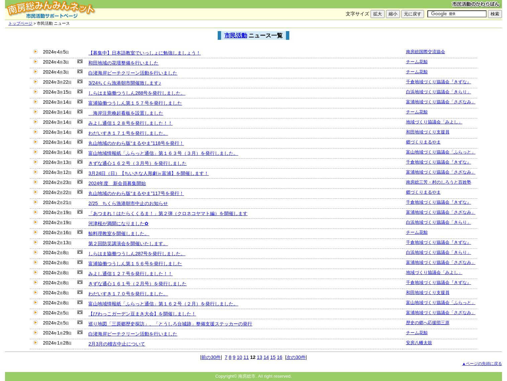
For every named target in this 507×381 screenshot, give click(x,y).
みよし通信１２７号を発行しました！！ (130, 273)
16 (279, 357)
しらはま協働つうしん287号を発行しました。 (136, 253)
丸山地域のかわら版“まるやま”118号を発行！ (136, 143)
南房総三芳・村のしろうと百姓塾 (438, 182)
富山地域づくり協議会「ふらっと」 (441, 152)
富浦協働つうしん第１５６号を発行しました (135, 263)
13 (259, 357)
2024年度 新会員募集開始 (117, 183)
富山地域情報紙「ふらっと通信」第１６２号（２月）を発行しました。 (163, 303)
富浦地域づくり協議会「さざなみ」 (441, 101)
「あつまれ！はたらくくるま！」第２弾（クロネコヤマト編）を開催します (167, 213)
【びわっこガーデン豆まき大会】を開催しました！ (142, 313)
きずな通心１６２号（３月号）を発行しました (137, 163)
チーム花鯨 (417, 61)
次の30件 (296, 357)
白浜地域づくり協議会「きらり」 (438, 91)
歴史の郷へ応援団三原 (427, 322)
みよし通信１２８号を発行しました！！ (130, 123)
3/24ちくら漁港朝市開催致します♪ (124, 83)
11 (246, 357)
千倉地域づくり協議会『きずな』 (438, 81)
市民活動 (235, 35)
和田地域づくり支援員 (427, 131)
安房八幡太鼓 (419, 342)
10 (239, 357)
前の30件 (211, 357)
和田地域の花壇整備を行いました (123, 63)
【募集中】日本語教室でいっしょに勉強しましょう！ (144, 53)
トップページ (20, 23)
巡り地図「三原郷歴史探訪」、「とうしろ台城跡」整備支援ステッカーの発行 (170, 323)
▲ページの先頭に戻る (482, 364)
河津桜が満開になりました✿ (118, 223)
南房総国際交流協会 (425, 51)
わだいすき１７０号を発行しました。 (128, 293)
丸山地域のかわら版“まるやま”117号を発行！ (136, 193)
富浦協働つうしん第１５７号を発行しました (135, 103)
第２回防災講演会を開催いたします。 (128, 243)
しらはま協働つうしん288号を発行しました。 (136, 93)
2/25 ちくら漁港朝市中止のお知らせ (128, 203)
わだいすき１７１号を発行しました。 (128, 133)
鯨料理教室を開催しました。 (118, 233)
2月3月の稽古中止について (116, 344)
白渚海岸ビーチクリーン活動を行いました (132, 73)
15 (273, 357)
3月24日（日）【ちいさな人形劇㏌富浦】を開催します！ (148, 173)
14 (266, 357)
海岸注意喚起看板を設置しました (125, 113)
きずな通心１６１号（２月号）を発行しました (137, 283)
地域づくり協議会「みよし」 (434, 121)
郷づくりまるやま (423, 142)
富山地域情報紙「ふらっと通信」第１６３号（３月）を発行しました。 (163, 153)
